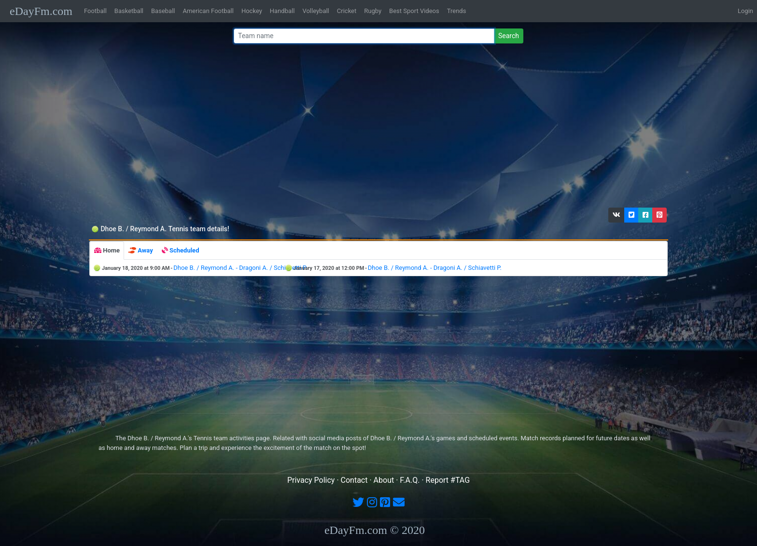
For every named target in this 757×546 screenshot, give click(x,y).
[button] (616, 215)
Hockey (251, 10)
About (384, 480)
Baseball (163, 10)
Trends (456, 10)
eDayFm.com (41, 11)
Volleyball (315, 10)
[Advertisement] (375, 128)
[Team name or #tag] (364, 35)
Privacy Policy (311, 480)
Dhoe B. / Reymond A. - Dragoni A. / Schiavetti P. (240, 267)
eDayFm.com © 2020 (374, 530)
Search (508, 36)
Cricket (346, 10)
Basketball (128, 10)
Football (95, 10)
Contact (354, 480)
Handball (282, 10)
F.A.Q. (410, 480)
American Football (207, 10)
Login (745, 10)
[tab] (107, 250)
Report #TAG (448, 480)
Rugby (372, 10)
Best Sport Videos (414, 10)
